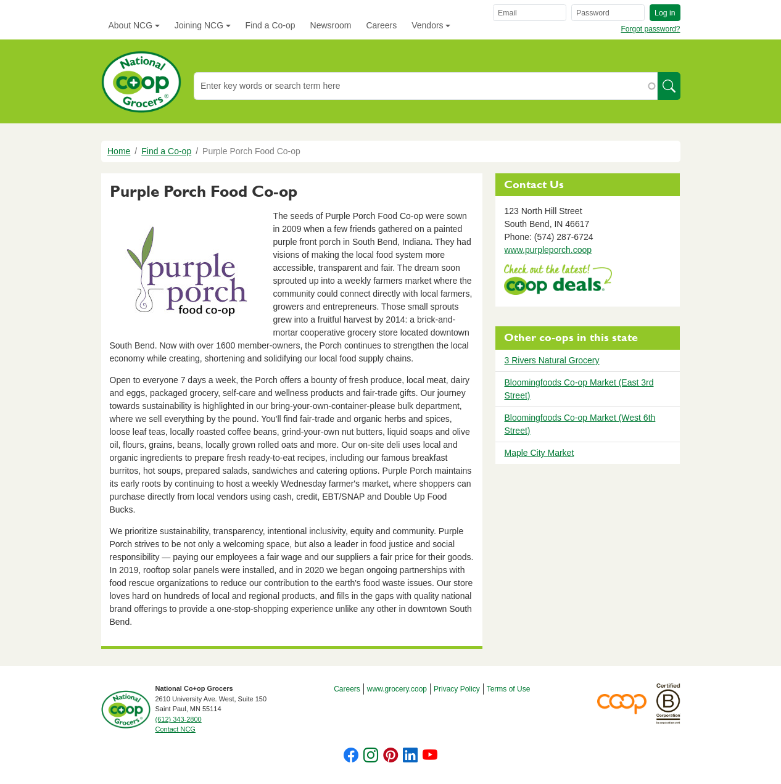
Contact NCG (175, 729)
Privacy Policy (457, 689)
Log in (665, 13)
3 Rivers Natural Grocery (551, 360)
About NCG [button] (131, 25)
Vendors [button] (427, 25)
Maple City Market (539, 453)
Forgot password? (650, 29)
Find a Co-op (270, 25)
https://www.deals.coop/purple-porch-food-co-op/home (558, 281)
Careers (381, 25)
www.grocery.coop (397, 689)
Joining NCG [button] (199, 25)
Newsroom (331, 25)
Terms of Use (509, 689)
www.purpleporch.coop (548, 250)
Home (118, 151)
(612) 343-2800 (178, 719)
